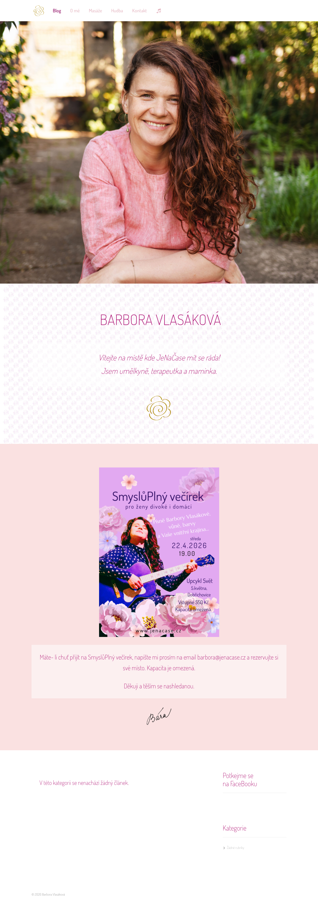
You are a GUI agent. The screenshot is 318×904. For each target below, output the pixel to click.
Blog (57, 10)
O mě (75, 10)
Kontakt (139, 10)
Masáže (95, 10)
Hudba (117, 10)
